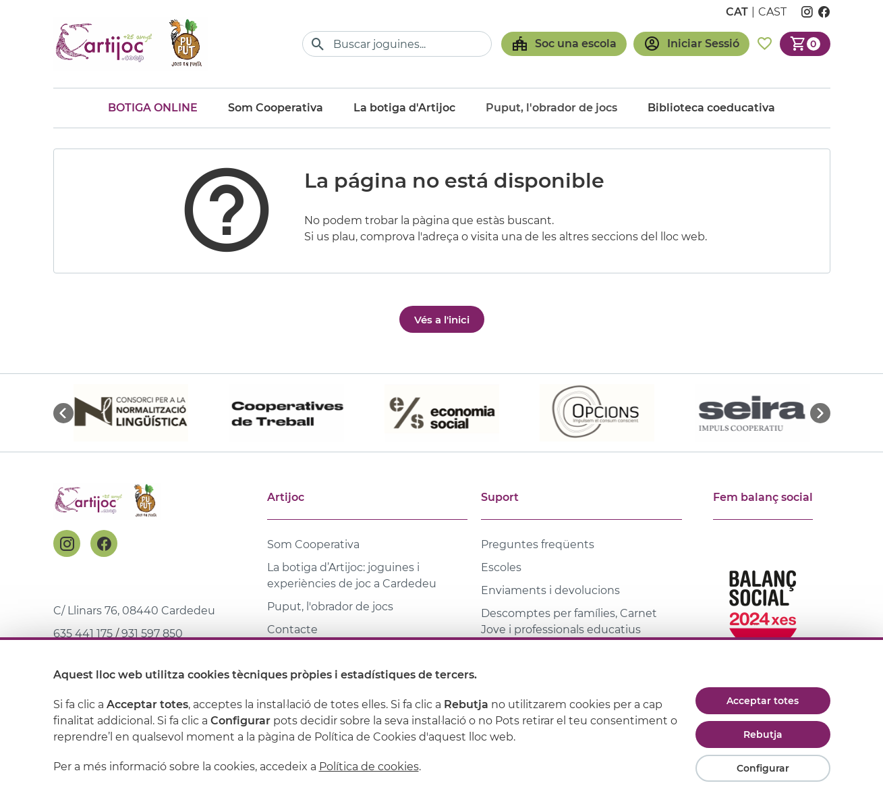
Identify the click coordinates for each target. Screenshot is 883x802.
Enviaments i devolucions (550, 590)
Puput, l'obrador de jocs (330, 606)
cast (772, 11)
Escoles (501, 567)
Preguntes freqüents (537, 544)
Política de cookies (369, 766)
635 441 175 (83, 633)
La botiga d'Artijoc (404, 107)
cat (737, 11)
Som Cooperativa (275, 107)
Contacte (292, 629)
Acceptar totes (763, 701)
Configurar (763, 768)
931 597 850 (152, 633)
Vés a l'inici (441, 319)
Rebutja (762, 734)
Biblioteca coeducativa (711, 107)
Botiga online (153, 107)
